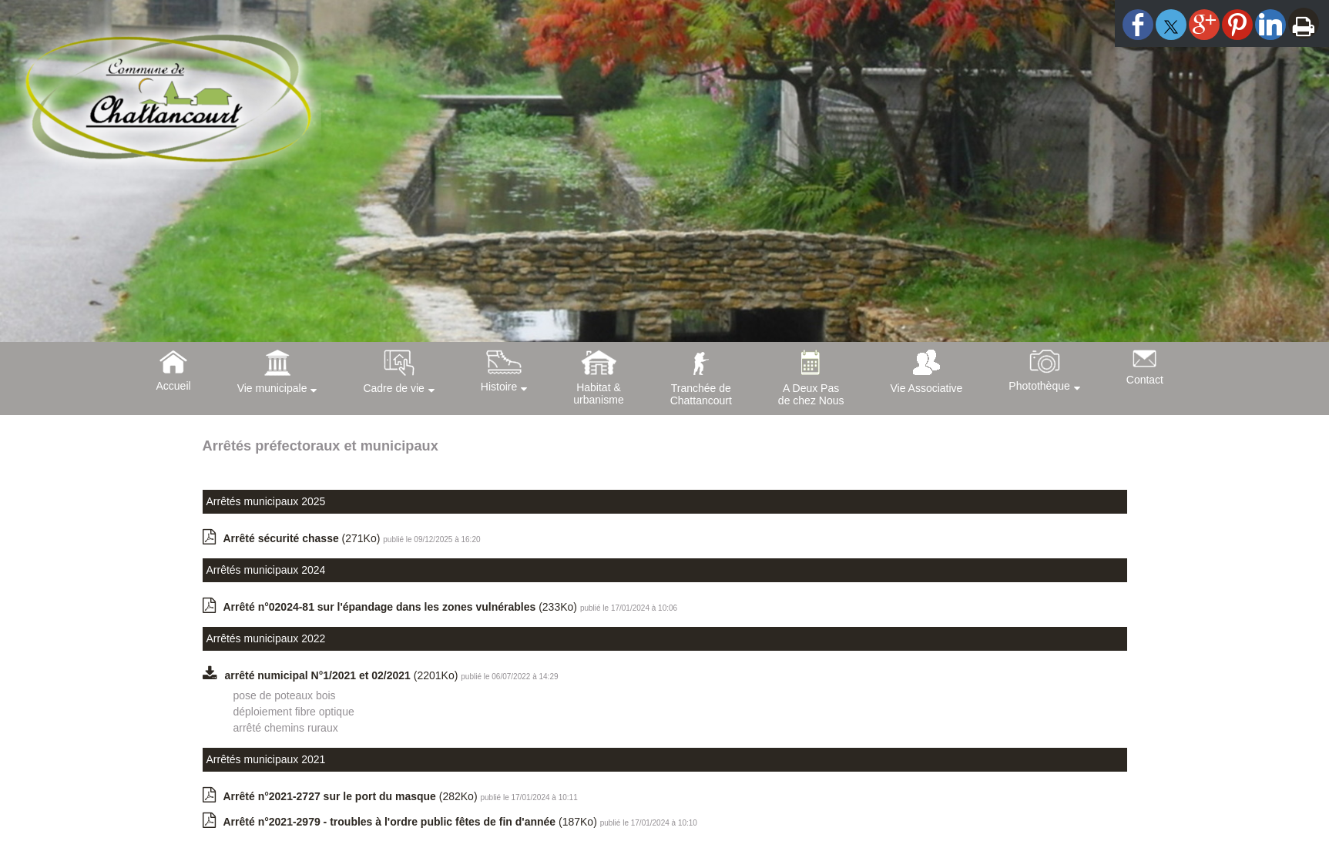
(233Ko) (401, 607)
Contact (1144, 380)
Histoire (499, 386)
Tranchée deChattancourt (701, 394)
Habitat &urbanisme (598, 393)
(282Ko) (352, 796)
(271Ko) (303, 538)
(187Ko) (411, 822)
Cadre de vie (393, 388)
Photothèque (1038, 386)
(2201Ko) (343, 675)
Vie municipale (272, 388)
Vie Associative (926, 388)
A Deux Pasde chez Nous (811, 394)
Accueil (173, 386)
